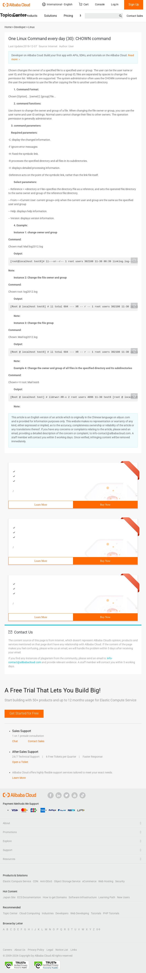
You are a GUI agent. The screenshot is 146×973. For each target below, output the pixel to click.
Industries (48, 913)
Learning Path (106, 897)
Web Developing (79, 913)
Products (31, 16)
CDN (35, 881)
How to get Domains (55, 897)
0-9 (98, 929)
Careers (7, 949)
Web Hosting (105, 881)
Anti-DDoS (46, 881)
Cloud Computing (29, 913)
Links (74, 949)
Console (100, 4)
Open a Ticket (20, 761)
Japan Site (9, 897)
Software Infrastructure (83, 897)
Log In (114, 4)
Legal (50, 949)
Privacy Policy (36, 949)
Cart (84, 4)
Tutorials (96, 913)
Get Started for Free (24, 713)
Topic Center (10, 913)
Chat (15, 741)
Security (120, 881)
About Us (19, 949)
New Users (123, 897)
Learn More (40, 504)
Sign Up (134, 4)
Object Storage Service (67, 881)
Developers (62, 913)
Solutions (50, 16)
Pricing (68, 16)
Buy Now (105, 504)
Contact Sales (135, 15)
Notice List (62, 949)
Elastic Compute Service (17, 881)
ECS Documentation (29, 897)
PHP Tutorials (111, 913)
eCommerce (89, 881)
